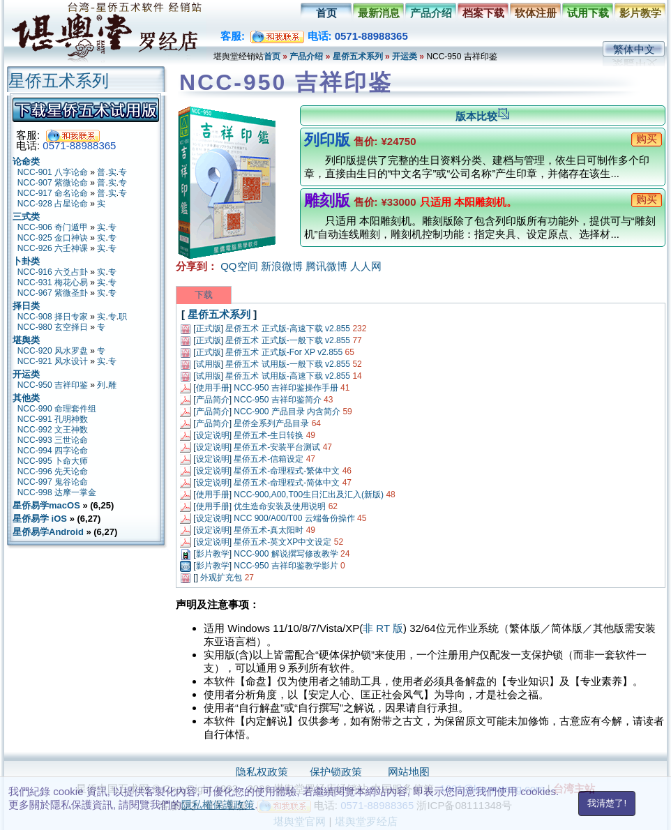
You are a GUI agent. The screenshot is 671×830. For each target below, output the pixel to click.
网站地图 (409, 772)
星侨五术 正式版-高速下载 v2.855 (287, 328)
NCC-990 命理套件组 (56, 409)
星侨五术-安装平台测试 (277, 447)
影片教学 (640, 13)
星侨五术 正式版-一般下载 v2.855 (287, 340)
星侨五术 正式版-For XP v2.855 (283, 352)
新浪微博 (282, 266)
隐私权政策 (262, 772)
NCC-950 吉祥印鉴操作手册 (286, 388)
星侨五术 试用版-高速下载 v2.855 (287, 376)
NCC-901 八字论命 (52, 172)
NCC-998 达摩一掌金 (56, 492)
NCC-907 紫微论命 (52, 183)
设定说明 (212, 435)
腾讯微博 (326, 266)
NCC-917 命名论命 (52, 193)
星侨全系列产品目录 (271, 423)
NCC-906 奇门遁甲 (52, 227)
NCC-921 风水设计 (52, 361)
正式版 (208, 328)
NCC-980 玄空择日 (52, 327)
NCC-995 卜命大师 (52, 461)
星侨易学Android (48, 532)
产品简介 (212, 400)
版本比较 (482, 116)
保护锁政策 (336, 772)
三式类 (26, 216)
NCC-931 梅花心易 (52, 282)
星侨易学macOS (46, 505)
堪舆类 (26, 340)
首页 (326, 13)
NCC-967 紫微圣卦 (52, 293)
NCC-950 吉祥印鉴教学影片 (286, 566)
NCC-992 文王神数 (52, 430)
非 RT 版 (383, 628)
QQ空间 (238, 266)
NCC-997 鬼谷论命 (52, 482)
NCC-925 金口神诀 (52, 238)
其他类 (26, 398)
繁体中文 (634, 49)
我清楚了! (606, 803)
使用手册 (212, 388)
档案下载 (483, 13)
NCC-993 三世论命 (52, 440)
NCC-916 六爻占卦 (52, 272)
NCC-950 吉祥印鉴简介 (277, 400)
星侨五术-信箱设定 (268, 459)
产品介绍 (431, 13)
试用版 (208, 364)
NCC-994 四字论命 (52, 450)
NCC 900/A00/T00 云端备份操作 (294, 518)
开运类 (404, 56)
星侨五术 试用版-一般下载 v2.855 (287, 364)
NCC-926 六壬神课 (52, 248)
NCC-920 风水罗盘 (52, 351)
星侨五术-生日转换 (268, 435)
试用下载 (588, 13)
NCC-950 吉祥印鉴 (52, 385)
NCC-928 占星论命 (52, 204)
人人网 (366, 266)
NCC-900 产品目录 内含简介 (287, 411)
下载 (204, 294)
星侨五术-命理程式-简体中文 (287, 483)
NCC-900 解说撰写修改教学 (286, 554)
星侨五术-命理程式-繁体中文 (287, 471)
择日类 (26, 306)
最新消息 (379, 13)
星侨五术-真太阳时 (268, 530)
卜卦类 (26, 261)
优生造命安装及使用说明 (280, 506)
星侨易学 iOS (40, 518)
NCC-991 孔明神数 (52, 419)
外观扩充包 (221, 577)
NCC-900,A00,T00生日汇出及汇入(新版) (309, 494)
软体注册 (536, 13)
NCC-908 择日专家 (52, 317)
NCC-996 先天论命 (52, 471)
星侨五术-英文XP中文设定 (282, 542)
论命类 (26, 161)
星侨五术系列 (358, 56)
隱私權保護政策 (218, 804)
